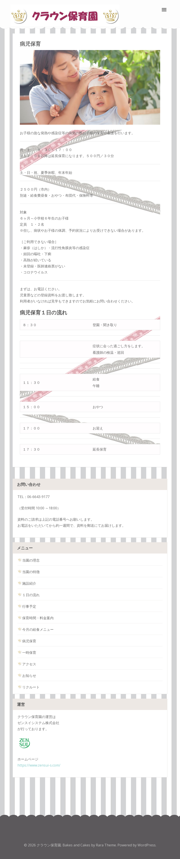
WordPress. (147, 845)
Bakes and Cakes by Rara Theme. (90, 845)
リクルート (28, 687)
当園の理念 (28, 560)
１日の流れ (28, 594)
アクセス (26, 664)
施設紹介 (26, 583)
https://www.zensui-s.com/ (38, 765)
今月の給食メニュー (35, 629)
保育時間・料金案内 (35, 618)
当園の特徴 (28, 571)
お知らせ (26, 675)
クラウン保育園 (49, 845)
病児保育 (26, 641)
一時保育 (26, 652)
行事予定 (26, 606)
